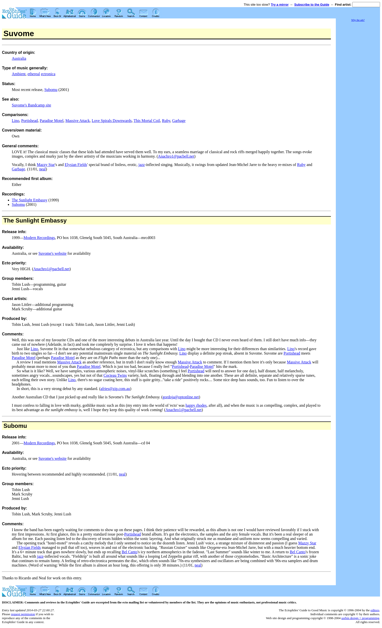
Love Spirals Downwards (112, 121)
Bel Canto (129, 552)
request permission (23, 614)
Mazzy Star (46, 165)
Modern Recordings (39, 238)
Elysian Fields (76, 165)
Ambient (19, 74)
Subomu (50, 90)
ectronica (48, 74)
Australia (19, 58)
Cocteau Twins (115, 375)
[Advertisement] (358, 96)
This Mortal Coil (147, 121)
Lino (15, 121)
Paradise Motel (51, 121)
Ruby (166, 121)
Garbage (178, 121)
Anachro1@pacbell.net (176, 156)
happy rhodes (196, 405)
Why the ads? (358, 20)
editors (374, 610)
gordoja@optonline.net (181, 397)
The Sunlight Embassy (29, 200)
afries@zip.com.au (115, 389)
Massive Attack (77, 121)
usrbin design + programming (360, 618)
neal (42, 169)
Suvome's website (52, 253)
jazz (141, 165)
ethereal (34, 74)
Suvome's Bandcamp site (31, 105)
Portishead (29, 121)
